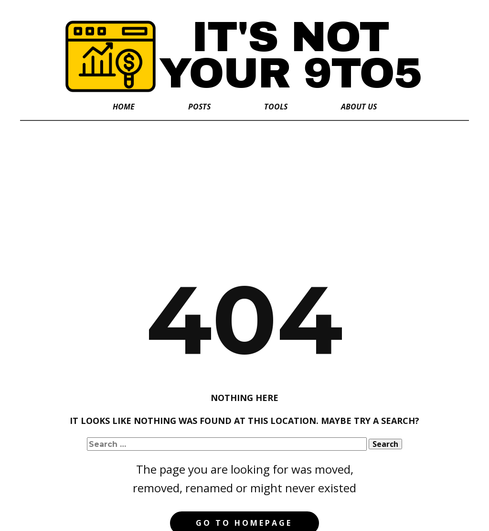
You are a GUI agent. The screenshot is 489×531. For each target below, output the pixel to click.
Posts (199, 106)
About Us (359, 106)
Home (124, 106)
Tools (275, 106)
